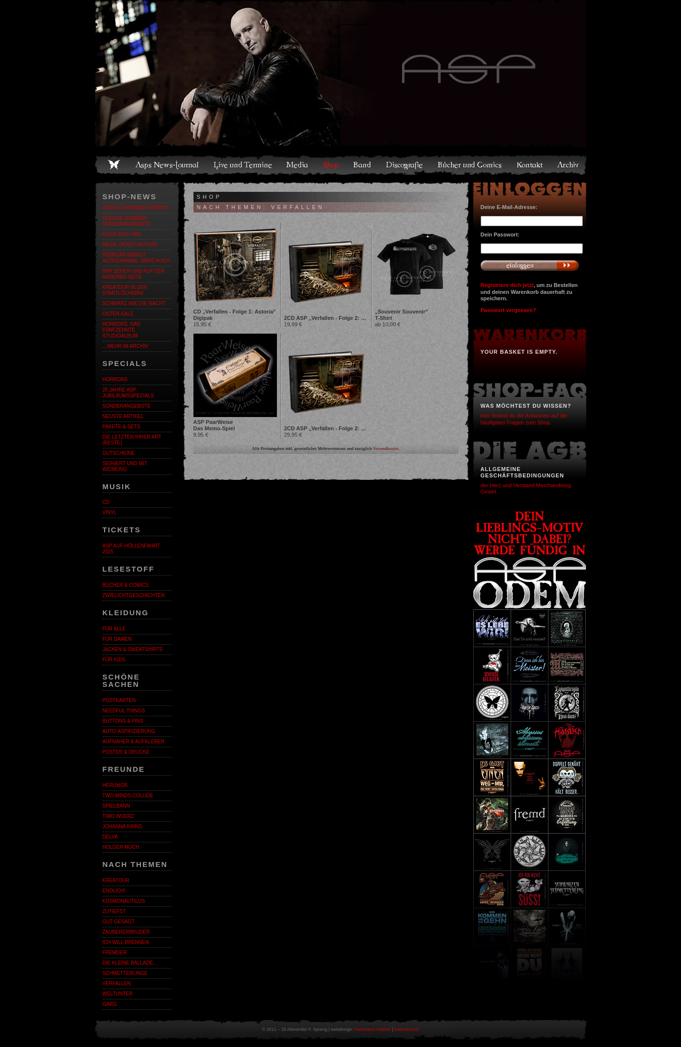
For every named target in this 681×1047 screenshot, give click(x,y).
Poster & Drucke (126, 752)
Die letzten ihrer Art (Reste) (132, 439)
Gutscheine (119, 453)
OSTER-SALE (118, 313)
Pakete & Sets (121, 426)
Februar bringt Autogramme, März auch (136, 257)
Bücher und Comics (470, 165)
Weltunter (118, 993)
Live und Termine (243, 165)
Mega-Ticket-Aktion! (130, 244)
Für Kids (114, 659)
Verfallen (117, 983)
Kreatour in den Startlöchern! (125, 290)
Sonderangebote (127, 406)
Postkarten (119, 700)
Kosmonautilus (124, 901)
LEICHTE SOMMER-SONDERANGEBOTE (127, 221)
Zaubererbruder (126, 932)
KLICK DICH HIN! (122, 234)
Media (297, 165)
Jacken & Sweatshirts (133, 649)
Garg (110, 1004)
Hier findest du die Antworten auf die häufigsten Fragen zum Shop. (524, 419)
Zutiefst (114, 911)
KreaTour (116, 880)
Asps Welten (340, 73)
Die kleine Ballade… (130, 963)
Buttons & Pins (123, 721)
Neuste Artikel (123, 416)
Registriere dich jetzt (507, 285)
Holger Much (121, 847)
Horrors (115, 379)
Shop (331, 165)
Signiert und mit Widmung (125, 466)
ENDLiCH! (114, 890)
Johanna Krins (122, 826)
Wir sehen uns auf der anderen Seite (134, 274)
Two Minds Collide (128, 795)
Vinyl (110, 512)
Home (114, 165)
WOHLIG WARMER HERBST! (136, 207)
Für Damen (117, 639)
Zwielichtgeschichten (134, 595)
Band (363, 165)
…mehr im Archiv (125, 346)
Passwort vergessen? (508, 310)
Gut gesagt (119, 921)
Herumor (115, 785)
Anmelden (530, 265)
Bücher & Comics (126, 585)
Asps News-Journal (168, 165)
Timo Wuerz (118, 816)
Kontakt (530, 165)
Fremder (115, 952)
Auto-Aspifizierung (129, 731)
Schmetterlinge (125, 973)
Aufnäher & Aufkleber (133, 741)
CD (106, 502)
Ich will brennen (126, 942)
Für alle (114, 628)
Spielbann (116, 806)
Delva (110, 836)
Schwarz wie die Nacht (134, 303)
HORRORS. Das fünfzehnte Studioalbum (121, 330)
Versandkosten (386, 448)
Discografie (405, 165)
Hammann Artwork (372, 1029)
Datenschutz (406, 1029)
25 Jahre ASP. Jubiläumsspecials (128, 392)
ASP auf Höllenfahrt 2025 (131, 548)
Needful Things (124, 710)
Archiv (568, 165)
